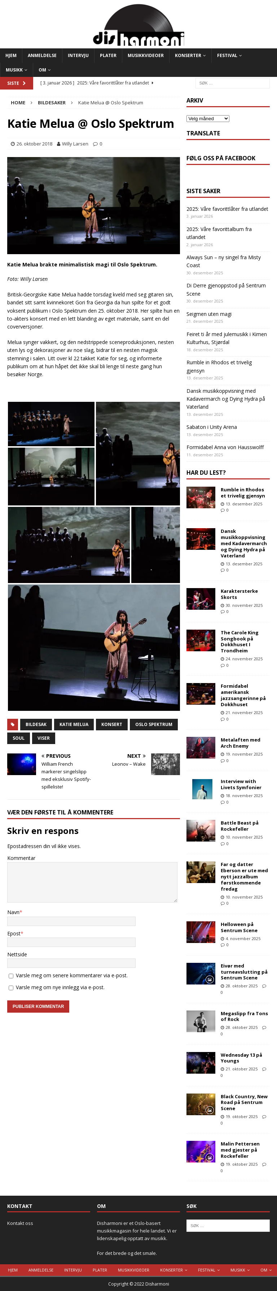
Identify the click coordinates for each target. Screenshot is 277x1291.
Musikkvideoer (146, 55)
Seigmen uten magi (209, 313)
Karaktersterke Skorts (239, 594)
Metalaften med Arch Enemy (240, 742)
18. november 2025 (244, 795)
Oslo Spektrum (153, 724)
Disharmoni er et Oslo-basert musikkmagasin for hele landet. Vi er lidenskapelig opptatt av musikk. (137, 1231)
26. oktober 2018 (34, 143)
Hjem (11, 55)
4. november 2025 (243, 938)
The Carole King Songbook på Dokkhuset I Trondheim (240, 641)
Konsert (111, 724)
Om (42, 70)
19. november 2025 (244, 754)
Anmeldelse (42, 55)
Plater (108, 55)
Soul (19, 738)
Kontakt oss (20, 1223)
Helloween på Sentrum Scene (239, 927)
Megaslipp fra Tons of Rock (244, 1016)
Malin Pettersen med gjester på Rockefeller (240, 1149)
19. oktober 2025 (242, 1116)
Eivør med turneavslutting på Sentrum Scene (244, 971)
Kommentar (21, 858)
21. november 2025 (244, 712)
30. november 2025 (244, 605)
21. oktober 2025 (242, 1069)
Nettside (17, 954)
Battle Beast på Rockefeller (240, 826)
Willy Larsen (75, 143)
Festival (227, 55)
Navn (13, 912)
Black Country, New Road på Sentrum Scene (244, 1102)
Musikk (14, 70)
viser (44, 738)
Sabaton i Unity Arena (211, 426)
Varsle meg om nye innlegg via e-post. (60, 987)
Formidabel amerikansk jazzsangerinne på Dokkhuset (243, 695)
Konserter (188, 55)
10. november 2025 (244, 837)
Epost (14, 933)
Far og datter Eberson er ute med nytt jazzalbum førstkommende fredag (244, 876)
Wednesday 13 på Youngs (241, 1058)
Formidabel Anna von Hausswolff (225, 447)
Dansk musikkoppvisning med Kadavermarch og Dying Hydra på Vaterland (225, 398)
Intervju (78, 55)
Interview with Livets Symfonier (241, 784)
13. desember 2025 (244, 504)
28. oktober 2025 (242, 985)
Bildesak (36, 724)
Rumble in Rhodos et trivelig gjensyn (243, 492)
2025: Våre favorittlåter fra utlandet (227, 208)
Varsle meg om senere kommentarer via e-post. (72, 975)
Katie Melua (74, 724)
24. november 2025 (244, 658)
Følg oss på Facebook (220, 158)
